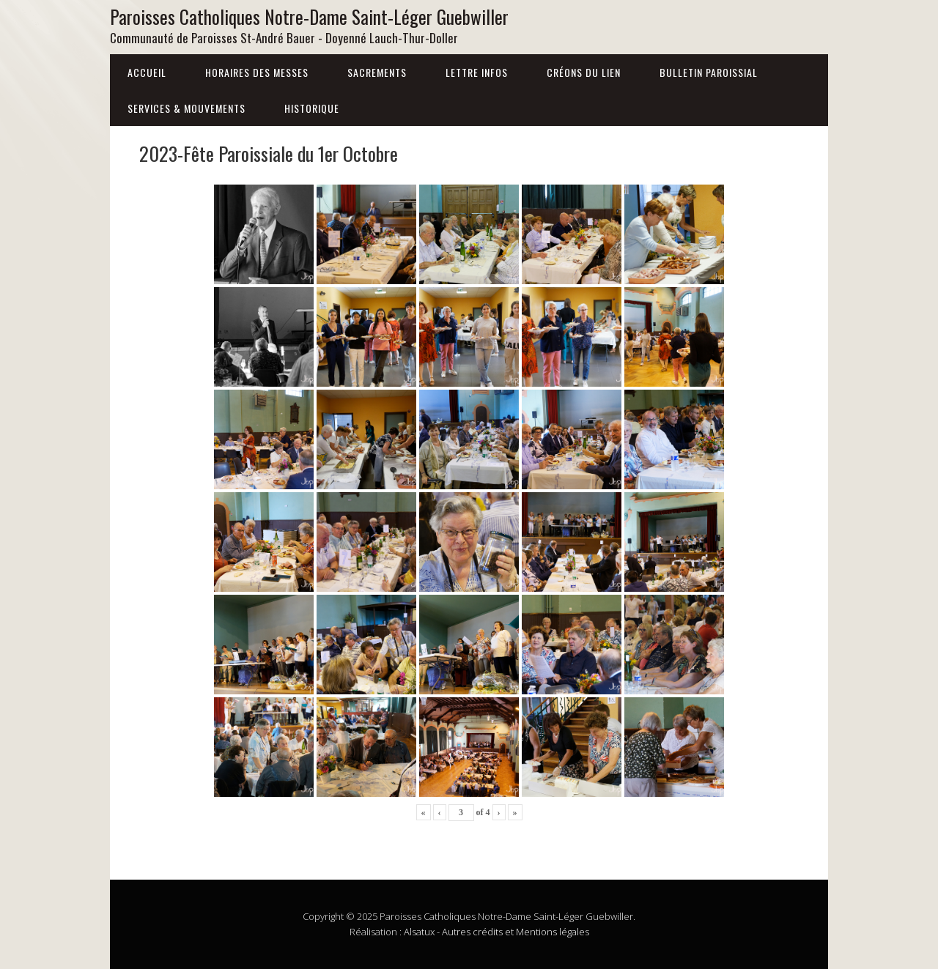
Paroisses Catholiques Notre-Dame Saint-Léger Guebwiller (309, 16)
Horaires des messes (257, 72)
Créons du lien (584, 72)
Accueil (147, 72)
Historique (311, 108)
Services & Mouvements (186, 108)
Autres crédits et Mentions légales (515, 931)
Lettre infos (477, 72)
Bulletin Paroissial (709, 72)
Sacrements (377, 72)
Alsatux (419, 931)
